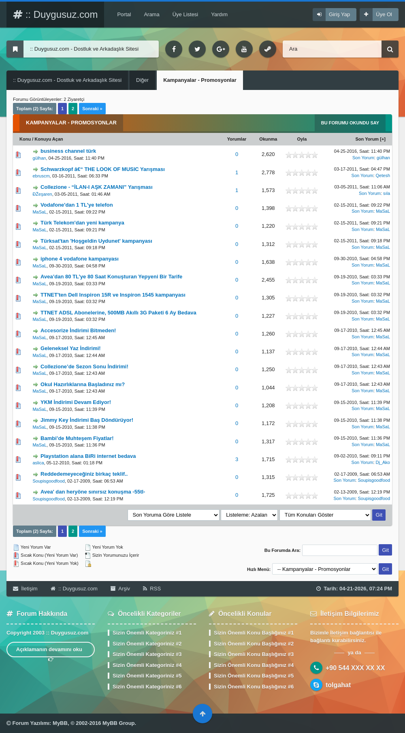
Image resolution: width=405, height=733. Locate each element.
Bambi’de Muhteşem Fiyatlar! (77, 438)
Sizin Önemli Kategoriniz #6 (147, 687)
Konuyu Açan (48, 139)
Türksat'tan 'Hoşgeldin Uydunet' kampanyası (96, 241)
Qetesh (383, 175)
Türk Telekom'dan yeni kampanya (82, 223)
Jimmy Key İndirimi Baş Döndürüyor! (86, 420)
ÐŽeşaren (42, 194)
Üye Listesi (185, 14)
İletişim (25, 589)
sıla (386, 193)
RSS (152, 589)
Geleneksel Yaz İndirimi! (70, 348)
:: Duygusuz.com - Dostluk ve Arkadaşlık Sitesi (67, 80)
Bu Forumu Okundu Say (350, 122)
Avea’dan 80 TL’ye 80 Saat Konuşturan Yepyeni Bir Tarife (111, 277)
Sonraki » (92, 108)
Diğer (142, 80)
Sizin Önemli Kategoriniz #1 (147, 633)
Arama (151, 14)
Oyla (302, 139)
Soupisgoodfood (48, 481)
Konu (25, 139)
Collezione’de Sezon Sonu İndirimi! (84, 366)
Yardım (219, 14)
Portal (124, 14)
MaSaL (39, 211)
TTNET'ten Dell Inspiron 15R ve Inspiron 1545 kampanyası (112, 295)
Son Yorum (367, 139)
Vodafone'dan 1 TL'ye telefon (76, 205)
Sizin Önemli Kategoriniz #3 (147, 654)
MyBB (60, 723)
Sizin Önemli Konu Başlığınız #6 (254, 687)
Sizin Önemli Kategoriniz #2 (147, 644)
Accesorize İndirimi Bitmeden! (78, 330)
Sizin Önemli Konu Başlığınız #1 (254, 633)
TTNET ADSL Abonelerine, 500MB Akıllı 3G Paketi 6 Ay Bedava (118, 313)
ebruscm (40, 175)
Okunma (268, 139)
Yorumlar (236, 139)
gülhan (39, 158)
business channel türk (68, 151)
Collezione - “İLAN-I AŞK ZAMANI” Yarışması (96, 187)
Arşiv (120, 589)
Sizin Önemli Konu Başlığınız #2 (254, 644)
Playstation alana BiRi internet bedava (88, 456)
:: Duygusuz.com (55, 14)
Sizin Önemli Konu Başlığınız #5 (254, 676)
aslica (38, 462)
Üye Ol (384, 14)
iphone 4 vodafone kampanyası (79, 259)
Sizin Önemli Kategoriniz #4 (147, 665)
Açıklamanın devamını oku (50, 651)
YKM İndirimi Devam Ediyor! (75, 402)
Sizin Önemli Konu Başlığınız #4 (254, 665)
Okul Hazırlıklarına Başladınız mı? (82, 384)
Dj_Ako (383, 462)
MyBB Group (118, 723)
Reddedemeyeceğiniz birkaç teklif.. (84, 474)
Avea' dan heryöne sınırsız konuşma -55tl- (92, 492)
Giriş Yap (339, 14)
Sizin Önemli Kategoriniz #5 (147, 676)
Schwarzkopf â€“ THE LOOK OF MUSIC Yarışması (102, 169)
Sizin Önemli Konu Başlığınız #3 (254, 654)
